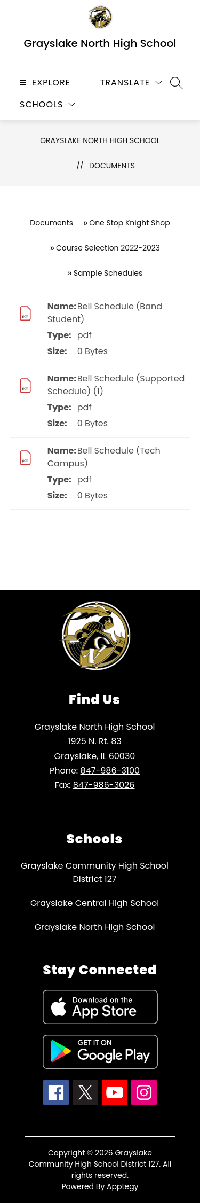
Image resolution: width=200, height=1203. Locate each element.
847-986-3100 (110, 770)
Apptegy (123, 1186)
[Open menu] (43, 82)
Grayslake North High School (100, 140)
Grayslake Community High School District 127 (95, 872)
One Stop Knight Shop (129, 222)
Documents (112, 165)
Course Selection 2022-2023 (108, 248)
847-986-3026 (104, 785)
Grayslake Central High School (94, 903)
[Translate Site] (131, 82)
